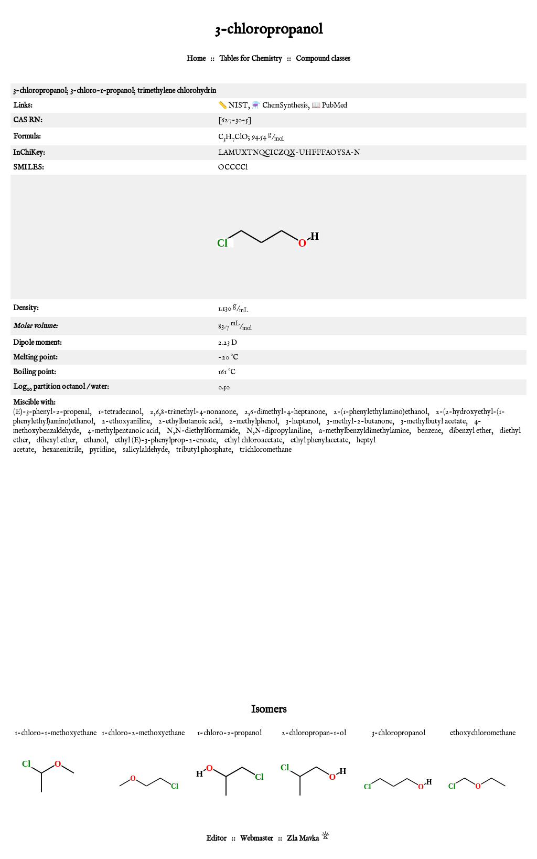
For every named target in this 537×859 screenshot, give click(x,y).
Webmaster (256, 838)
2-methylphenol (253, 421)
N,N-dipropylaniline (278, 431)
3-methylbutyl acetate (433, 421)
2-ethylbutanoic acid (189, 421)
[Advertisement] (268, 541)
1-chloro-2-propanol (229, 733)
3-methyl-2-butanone (359, 421)
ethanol (95, 440)
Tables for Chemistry (250, 58)
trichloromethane (266, 449)
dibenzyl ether (470, 431)
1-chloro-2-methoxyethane (143, 733)
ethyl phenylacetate (319, 440)
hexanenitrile (61, 449)
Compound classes (323, 58)
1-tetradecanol (120, 412)
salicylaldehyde (145, 449)
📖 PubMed (329, 105)
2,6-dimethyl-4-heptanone (284, 412)
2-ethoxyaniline (126, 421)
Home (196, 58)
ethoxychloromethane (482, 733)
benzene (429, 431)
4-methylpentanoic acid (123, 431)
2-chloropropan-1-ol (314, 733)
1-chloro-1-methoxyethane (55, 733)
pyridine (102, 449)
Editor (216, 838)
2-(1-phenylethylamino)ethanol (380, 412)
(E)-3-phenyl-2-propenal (51, 412)
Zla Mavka (303, 838)
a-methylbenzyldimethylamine (364, 431)
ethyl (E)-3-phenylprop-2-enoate (165, 440)
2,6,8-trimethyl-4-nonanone (193, 412)
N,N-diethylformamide (202, 431)
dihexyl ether (56, 440)
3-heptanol (302, 421)
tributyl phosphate (203, 449)
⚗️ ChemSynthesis (280, 105)
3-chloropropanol (398, 733)
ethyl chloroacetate (253, 440)
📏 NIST (233, 105)
